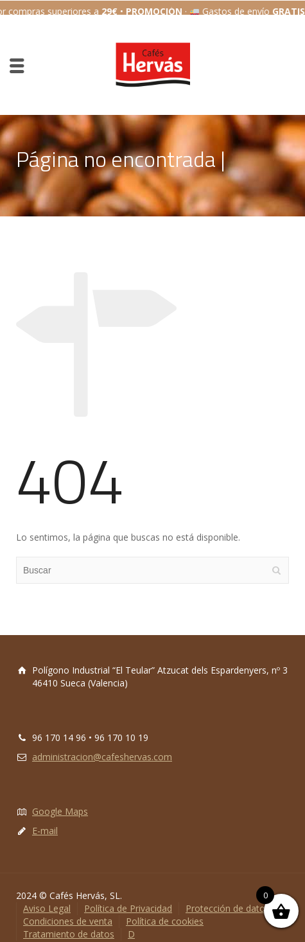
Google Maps (60, 802)
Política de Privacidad (128, 899)
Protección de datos (228, 899)
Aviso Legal (47, 899)
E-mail (45, 822)
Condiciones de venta (67, 912)
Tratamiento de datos (68, 925)
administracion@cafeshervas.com (102, 748)
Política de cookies (165, 912)
